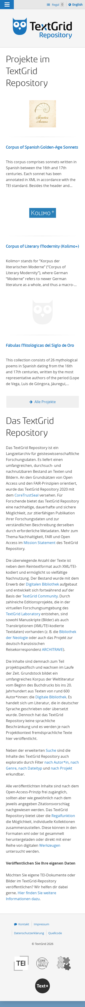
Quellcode (55, 933)
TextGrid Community (40, 596)
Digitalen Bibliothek (42, 584)
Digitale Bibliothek (50, 696)
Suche (51, 750)
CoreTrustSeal (27, 495)
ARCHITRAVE (52, 649)
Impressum (41, 924)
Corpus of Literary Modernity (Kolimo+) (42, 246)
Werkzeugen (49, 845)
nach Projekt (61, 768)
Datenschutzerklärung (29, 933)
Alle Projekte (45, 401)
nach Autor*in (56, 762)
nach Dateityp (30, 768)
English (78, 5)
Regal (57, 4)
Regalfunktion (63, 815)
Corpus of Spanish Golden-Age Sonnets (42, 147)
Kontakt (23, 924)
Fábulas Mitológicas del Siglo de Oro (40, 345)
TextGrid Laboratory (23, 613)
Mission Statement (40, 542)
